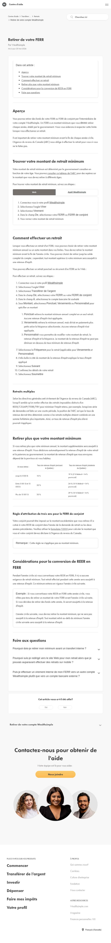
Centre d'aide (13, 16)
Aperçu (25, 72)
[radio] (46, 707)
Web (34, 192)
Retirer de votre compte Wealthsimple (26, 20)
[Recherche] (87, 17)
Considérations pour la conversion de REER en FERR (46, 88)
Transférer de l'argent (29, 16)
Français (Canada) (93, 929)
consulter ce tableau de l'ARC (61, 173)
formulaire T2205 (59, 529)
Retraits (37, 16)
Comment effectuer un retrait (35, 80)
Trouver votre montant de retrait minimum (41, 76)
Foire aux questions (30, 92)
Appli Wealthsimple (77, 192)
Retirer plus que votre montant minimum (40, 84)
